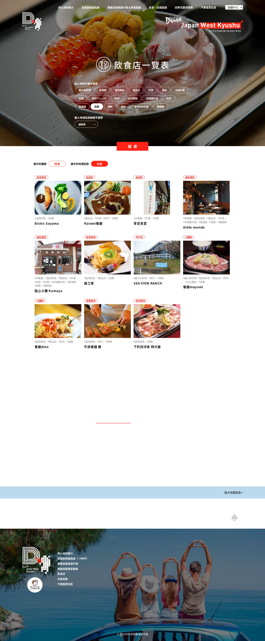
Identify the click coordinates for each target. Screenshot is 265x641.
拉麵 (81, 98)
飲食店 (61, 573)
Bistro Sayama (47, 223)
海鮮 (110, 106)
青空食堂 (140, 223)
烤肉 (123, 106)
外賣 (151, 90)
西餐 (96, 106)
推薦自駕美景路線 (67, 569)
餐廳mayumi (193, 287)
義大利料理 (85, 90)
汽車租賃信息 (208, 7)
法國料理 (180, 90)
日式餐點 (133, 98)
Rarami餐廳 (93, 223)
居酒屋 (82, 106)
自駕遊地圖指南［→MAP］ (73, 558)
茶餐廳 (102, 90)
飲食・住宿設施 (158, 7)
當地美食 (119, 90)
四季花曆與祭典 (184, 7)
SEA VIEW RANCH (148, 283)
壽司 (169, 98)
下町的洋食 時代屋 (147, 346)
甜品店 (136, 90)
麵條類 (160, 106)
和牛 (117, 98)
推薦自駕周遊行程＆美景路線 (124, 7)
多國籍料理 (152, 98)
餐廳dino (42, 346)
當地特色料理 (141, 106)
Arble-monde (194, 227)
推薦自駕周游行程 (67, 563)
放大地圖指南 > (233, 492)
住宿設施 (62, 579)
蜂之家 (89, 283)
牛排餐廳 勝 (92, 346)
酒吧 (164, 90)
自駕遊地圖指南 (91, 7)
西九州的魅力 (66, 7)
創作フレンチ (99, 98)
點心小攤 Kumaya (48, 290)
